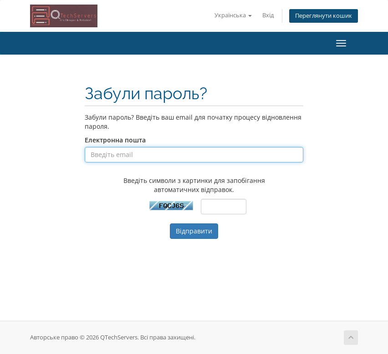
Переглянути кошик (323, 16)
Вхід (268, 15)
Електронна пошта (115, 140)
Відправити (194, 231)
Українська (233, 15)
